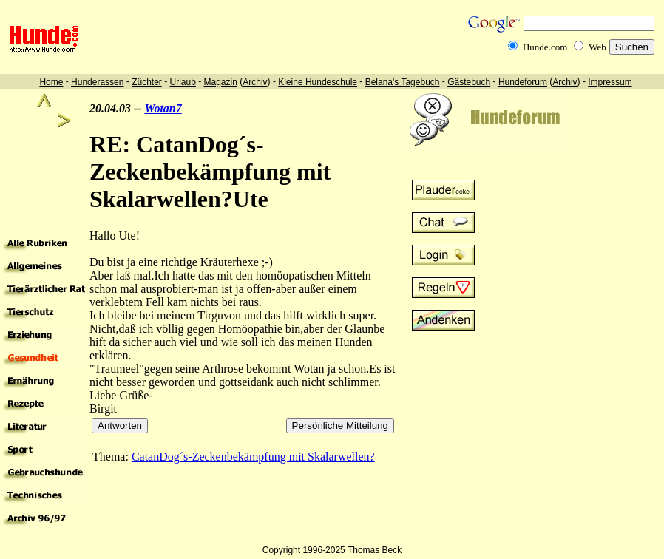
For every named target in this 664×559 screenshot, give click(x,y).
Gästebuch (468, 82)
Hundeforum (522, 82)
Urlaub (182, 82)
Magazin (220, 82)
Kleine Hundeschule (317, 82)
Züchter (147, 82)
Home (51, 82)
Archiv (255, 82)
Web (597, 46)
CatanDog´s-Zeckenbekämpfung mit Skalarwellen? (253, 456)
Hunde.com (545, 46)
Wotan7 (162, 108)
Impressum (609, 82)
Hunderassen (97, 82)
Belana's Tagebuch (402, 82)
